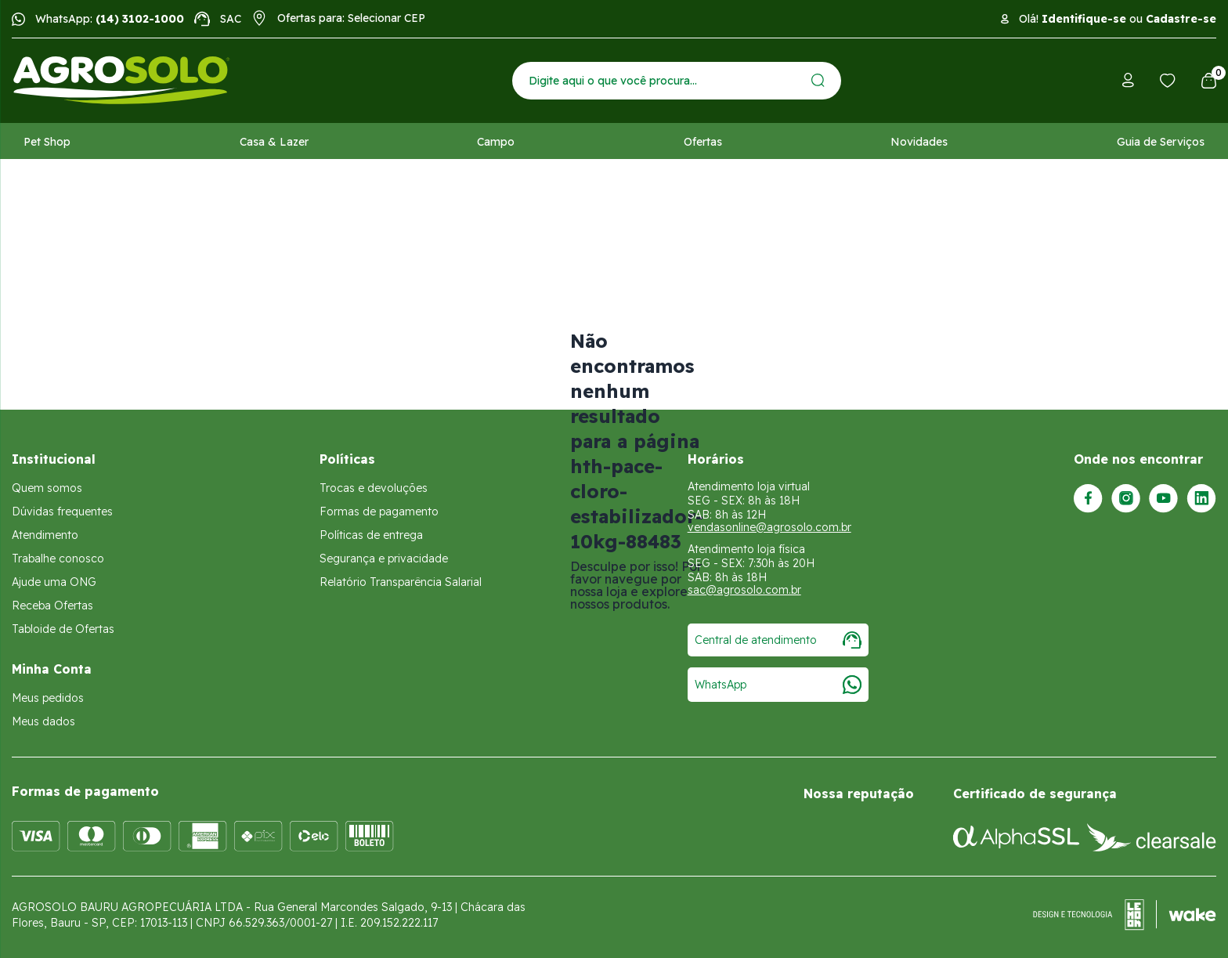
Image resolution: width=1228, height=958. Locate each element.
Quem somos (47, 488)
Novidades (919, 142)
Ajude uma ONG (54, 582)
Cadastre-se (1181, 19)
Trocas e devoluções (374, 488)
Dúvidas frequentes (62, 511)
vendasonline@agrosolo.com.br (769, 527)
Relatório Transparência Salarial (401, 582)
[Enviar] (818, 80)
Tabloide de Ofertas (63, 629)
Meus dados (43, 721)
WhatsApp (778, 684)
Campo (496, 142)
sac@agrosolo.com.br (744, 590)
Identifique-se (1084, 19)
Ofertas (703, 142)
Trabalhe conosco (58, 558)
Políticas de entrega (371, 535)
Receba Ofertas (52, 605)
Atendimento (45, 535)
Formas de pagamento (379, 511)
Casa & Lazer (274, 142)
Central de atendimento (778, 640)
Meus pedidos (48, 698)
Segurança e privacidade (384, 558)
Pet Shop (46, 142)
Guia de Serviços (1161, 142)
